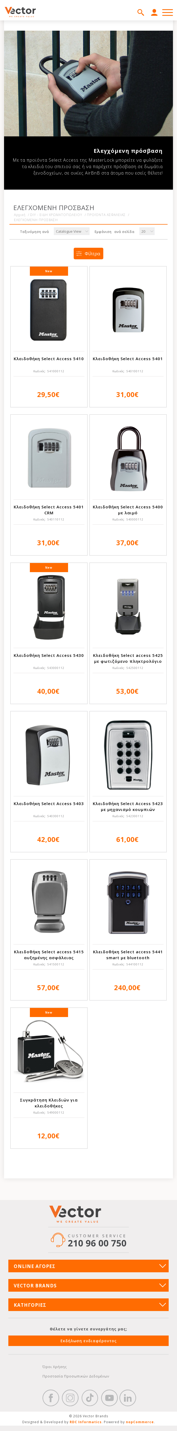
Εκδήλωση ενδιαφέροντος (89, 1340)
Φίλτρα (92, 253)
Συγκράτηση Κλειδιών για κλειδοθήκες (49, 1102)
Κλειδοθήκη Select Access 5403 (49, 803)
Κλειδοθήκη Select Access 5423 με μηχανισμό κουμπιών (128, 806)
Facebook (51, 1398)
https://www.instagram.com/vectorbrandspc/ (70, 1398)
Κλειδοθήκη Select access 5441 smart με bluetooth (128, 954)
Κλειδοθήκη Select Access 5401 (128, 358)
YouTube (109, 1398)
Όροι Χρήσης (55, 1366)
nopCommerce (140, 1422)
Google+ (127, 1398)
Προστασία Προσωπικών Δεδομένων (76, 1376)
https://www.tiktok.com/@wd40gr (90, 1398)
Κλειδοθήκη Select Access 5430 (49, 655)
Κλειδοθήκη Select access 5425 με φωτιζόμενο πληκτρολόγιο (128, 658)
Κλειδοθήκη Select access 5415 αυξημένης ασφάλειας (49, 954)
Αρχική (20, 215)
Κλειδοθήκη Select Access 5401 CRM (49, 509)
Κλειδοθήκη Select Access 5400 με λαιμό (128, 509)
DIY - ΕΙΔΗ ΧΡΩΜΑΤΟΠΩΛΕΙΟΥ (56, 215)
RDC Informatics (86, 1422)
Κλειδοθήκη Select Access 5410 (49, 358)
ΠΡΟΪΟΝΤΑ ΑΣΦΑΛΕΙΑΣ (106, 215)
